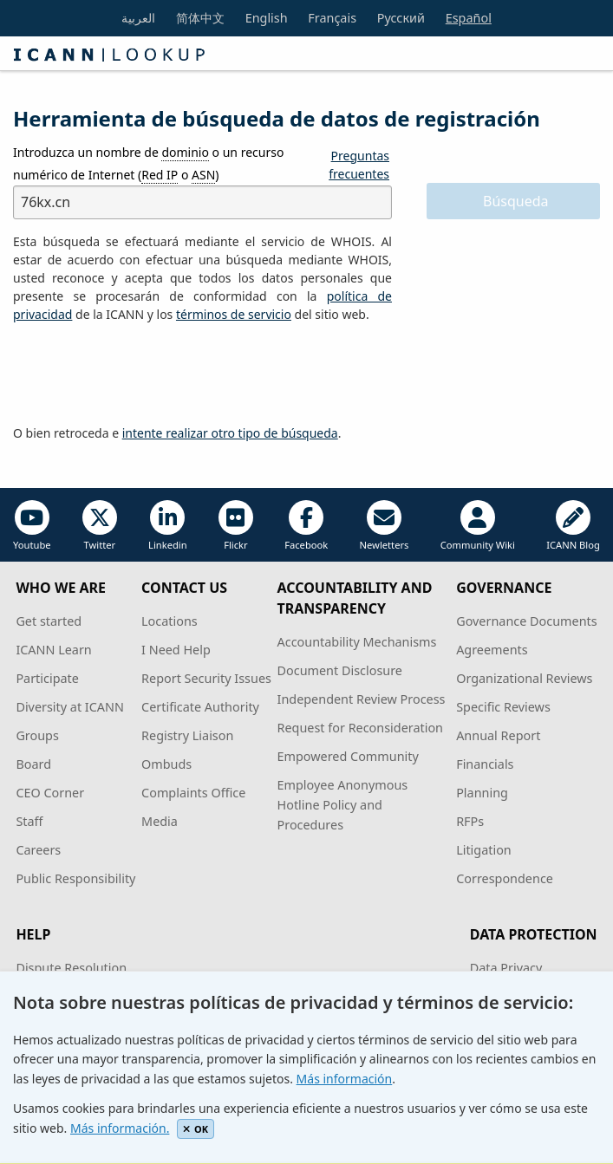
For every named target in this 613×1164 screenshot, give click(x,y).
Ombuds (166, 764)
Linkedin (167, 525)
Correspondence (504, 878)
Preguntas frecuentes (359, 164)
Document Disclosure (339, 670)
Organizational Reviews (524, 678)
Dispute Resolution (71, 967)
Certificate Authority (200, 707)
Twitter (99, 525)
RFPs (470, 821)
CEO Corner (50, 792)
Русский (401, 18)
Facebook (306, 525)
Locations (169, 621)
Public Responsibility (75, 878)
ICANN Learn (53, 649)
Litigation (484, 850)
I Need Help (176, 649)
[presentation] (145, 374)
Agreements (492, 649)
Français (332, 18)
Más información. (119, 1128)
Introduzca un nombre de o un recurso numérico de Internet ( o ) (148, 163)
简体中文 (200, 18)
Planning (482, 792)
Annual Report (498, 735)
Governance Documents (526, 621)
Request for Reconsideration (360, 727)
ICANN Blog (573, 525)
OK (195, 1128)
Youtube (32, 525)
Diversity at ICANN (70, 707)
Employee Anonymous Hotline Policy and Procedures (342, 805)
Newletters (384, 525)
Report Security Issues (206, 678)
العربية (138, 18)
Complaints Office (193, 792)
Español (469, 18)
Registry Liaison (187, 735)
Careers (38, 850)
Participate (47, 678)
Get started (49, 621)
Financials (484, 764)
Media (159, 821)
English (266, 18)
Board (33, 764)
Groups (37, 735)
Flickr (235, 525)
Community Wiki (477, 525)
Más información (345, 1078)
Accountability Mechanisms (357, 642)
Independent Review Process (361, 699)
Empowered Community (348, 756)
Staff (29, 821)
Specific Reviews (503, 707)
